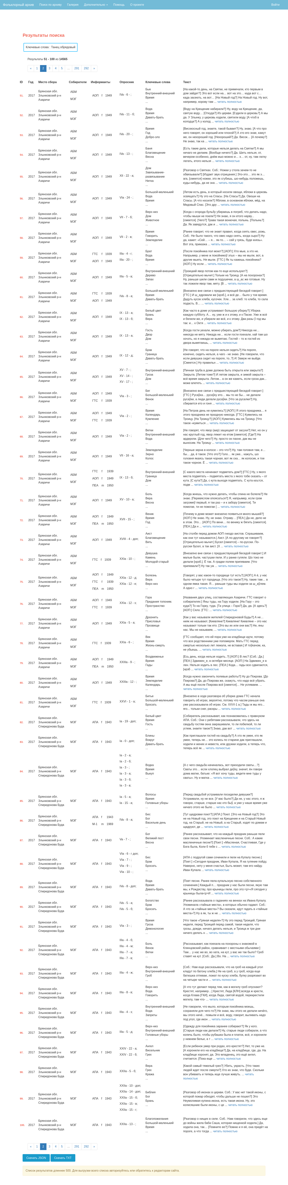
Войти (275, 4)
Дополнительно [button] (96, 4)
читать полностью (229, 101)
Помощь (119, 4)
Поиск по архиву (50, 4)
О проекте (137, 4)
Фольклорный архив (18, 5)
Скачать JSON (36, 1157)
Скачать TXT (63, 1157)
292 (86, 68)
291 (76, 68)
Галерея (72, 4)
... (68, 68)
